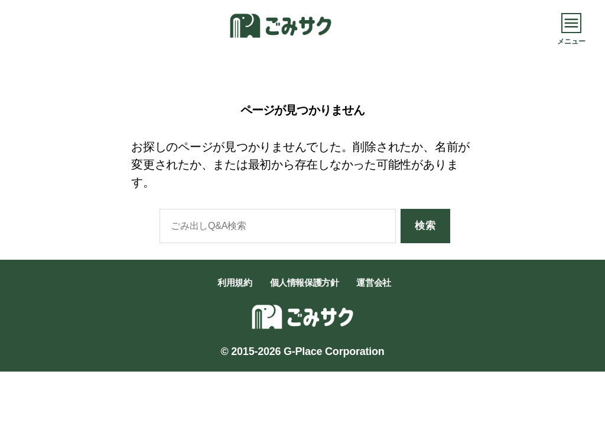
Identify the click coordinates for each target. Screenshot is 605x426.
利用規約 (234, 282)
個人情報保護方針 (304, 282)
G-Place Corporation (334, 351)
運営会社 (373, 282)
